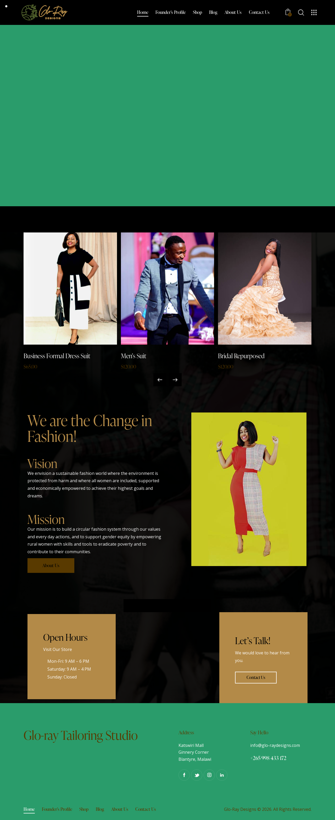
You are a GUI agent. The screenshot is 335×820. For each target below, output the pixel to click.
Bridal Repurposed (241, 356)
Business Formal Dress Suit (57, 356)
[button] (159, 379)
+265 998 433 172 (268, 758)
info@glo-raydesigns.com (275, 745)
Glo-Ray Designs (240, 809)
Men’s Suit (133, 356)
